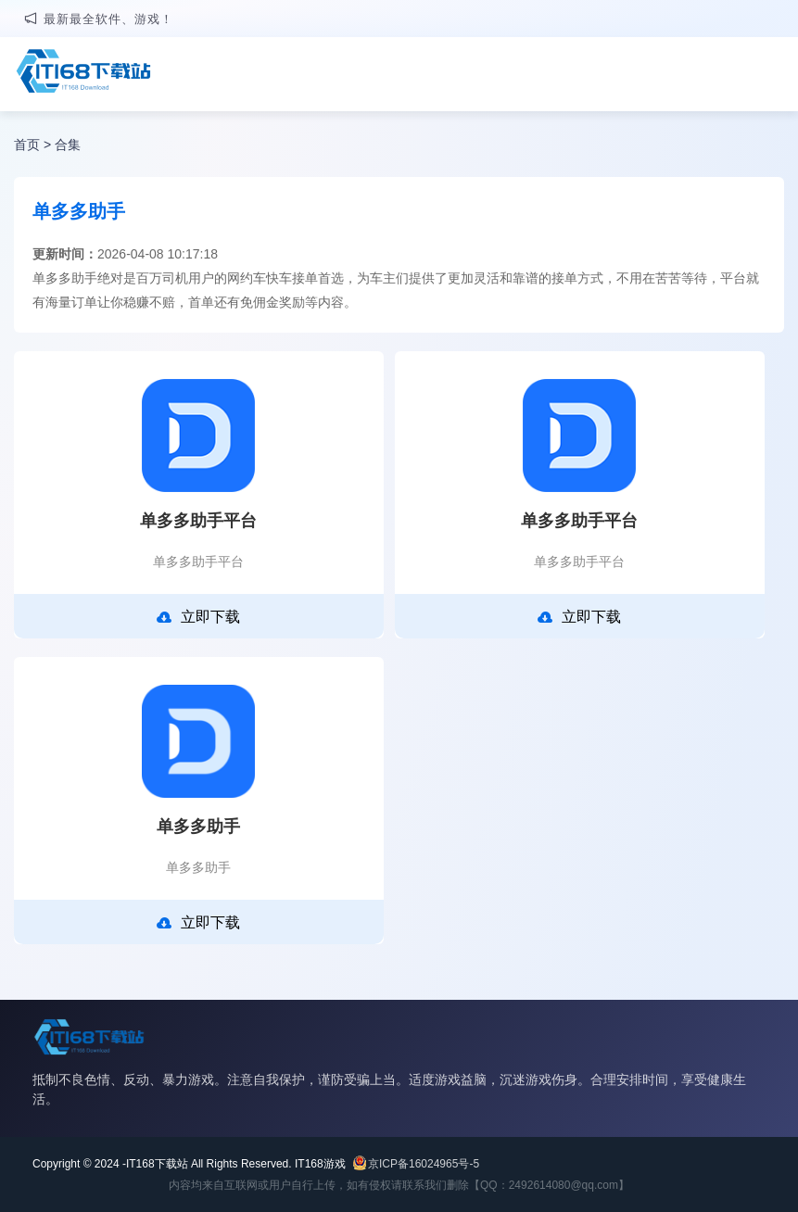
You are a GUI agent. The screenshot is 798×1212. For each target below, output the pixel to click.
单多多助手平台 (198, 520)
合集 (68, 144)
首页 (27, 144)
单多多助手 (198, 826)
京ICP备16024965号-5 (423, 1163)
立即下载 (198, 617)
